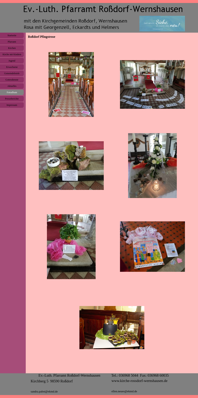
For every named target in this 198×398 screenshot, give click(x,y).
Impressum (12, 105)
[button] (71, 84)
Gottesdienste (11, 79)
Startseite (12, 35)
